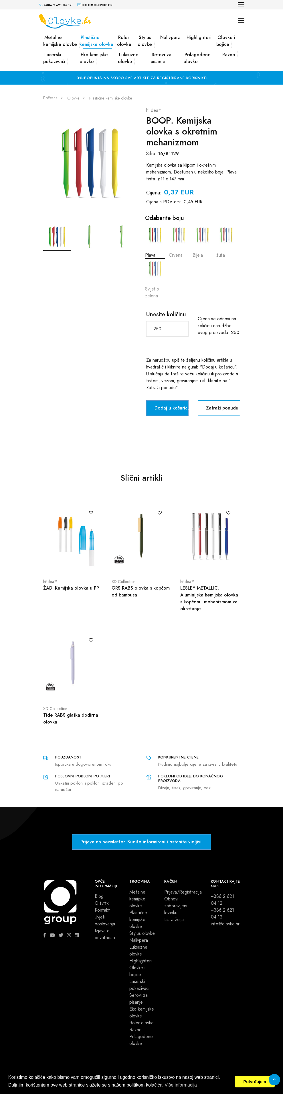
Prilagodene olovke (197, 58)
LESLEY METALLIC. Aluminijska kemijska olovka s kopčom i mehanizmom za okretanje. (209, 598)
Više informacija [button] (181, 1085)
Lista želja (174, 919)
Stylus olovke (145, 41)
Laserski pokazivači (54, 58)
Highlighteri (199, 37)
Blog (99, 896)
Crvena (179, 241)
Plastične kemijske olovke (96, 41)
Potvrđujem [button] (255, 1081)
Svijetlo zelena (155, 279)
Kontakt (102, 910)
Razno (228, 54)
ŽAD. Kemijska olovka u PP (71, 588)
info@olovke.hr (225, 924)
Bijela (203, 241)
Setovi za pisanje (161, 58)
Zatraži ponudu (222, 408)
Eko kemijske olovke (94, 58)
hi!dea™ (153, 110)
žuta (226, 241)
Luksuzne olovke (128, 58)
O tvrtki (102, 903)
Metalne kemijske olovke (60, 41)
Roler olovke (124, 41)
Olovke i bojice (225, 41)
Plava (155, 241)
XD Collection (124, 581)
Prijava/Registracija (183, 892)
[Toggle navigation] (241, 4)
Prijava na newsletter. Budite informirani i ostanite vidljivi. (141, 841)
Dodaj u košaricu (172, 408)
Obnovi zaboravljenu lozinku (176, 906)
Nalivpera (170, 37)
